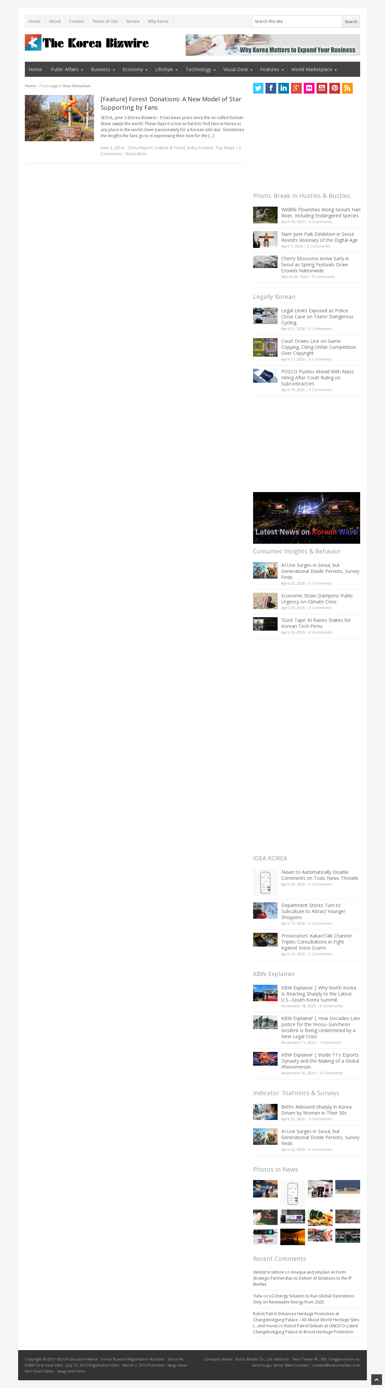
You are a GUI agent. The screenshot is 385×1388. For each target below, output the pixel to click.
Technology (198, 69)
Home (35, 21)
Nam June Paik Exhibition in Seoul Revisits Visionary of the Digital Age (319, 237)
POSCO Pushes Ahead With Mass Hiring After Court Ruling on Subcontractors (317, 377)
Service (133, 21)
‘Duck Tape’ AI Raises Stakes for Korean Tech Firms (316, 623)
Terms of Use (105, 21)
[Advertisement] (303, 144)
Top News (224, 148)
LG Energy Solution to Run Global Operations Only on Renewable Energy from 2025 (303, 1299)
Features (269, 69)
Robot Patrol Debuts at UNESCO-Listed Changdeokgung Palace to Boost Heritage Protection (305, 1329)
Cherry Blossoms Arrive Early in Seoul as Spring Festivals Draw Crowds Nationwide (315, 264)
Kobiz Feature (200, 148)
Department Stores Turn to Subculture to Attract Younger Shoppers (313, 911)
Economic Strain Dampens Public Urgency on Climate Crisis (317, 598)
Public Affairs (65, 69)
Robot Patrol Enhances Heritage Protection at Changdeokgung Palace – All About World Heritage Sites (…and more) (306, 1320)
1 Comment (330, 1042)
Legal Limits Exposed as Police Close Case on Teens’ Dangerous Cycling (317, 316)
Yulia (257, 1296)
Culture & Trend (170, 148)
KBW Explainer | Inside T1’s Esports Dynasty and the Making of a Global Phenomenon (320, 1061)
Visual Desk (235, 69)
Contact (76, 21)
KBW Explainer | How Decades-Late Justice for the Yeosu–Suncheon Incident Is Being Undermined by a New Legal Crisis (320, 1027)
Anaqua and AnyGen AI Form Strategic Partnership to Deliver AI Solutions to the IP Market (302, 1278)
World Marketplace (311, 69)
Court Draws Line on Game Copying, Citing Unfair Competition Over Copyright (318, 347)
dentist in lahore (268, 1272)
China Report (140, 148)
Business (100, 69)
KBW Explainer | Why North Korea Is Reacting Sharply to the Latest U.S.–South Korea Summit (318, 993)
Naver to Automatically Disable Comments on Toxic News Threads (319, 875)
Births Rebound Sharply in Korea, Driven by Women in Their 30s (317, 1110)
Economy (133, 69)
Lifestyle (164, 69)
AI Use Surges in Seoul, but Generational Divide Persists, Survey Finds (320, 571)
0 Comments (320, 221)
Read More (136, 154)
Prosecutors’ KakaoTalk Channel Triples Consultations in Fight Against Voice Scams (316, 941)
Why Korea (158, 21)
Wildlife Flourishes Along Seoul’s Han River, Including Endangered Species (320, 212)
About (55, 21)
